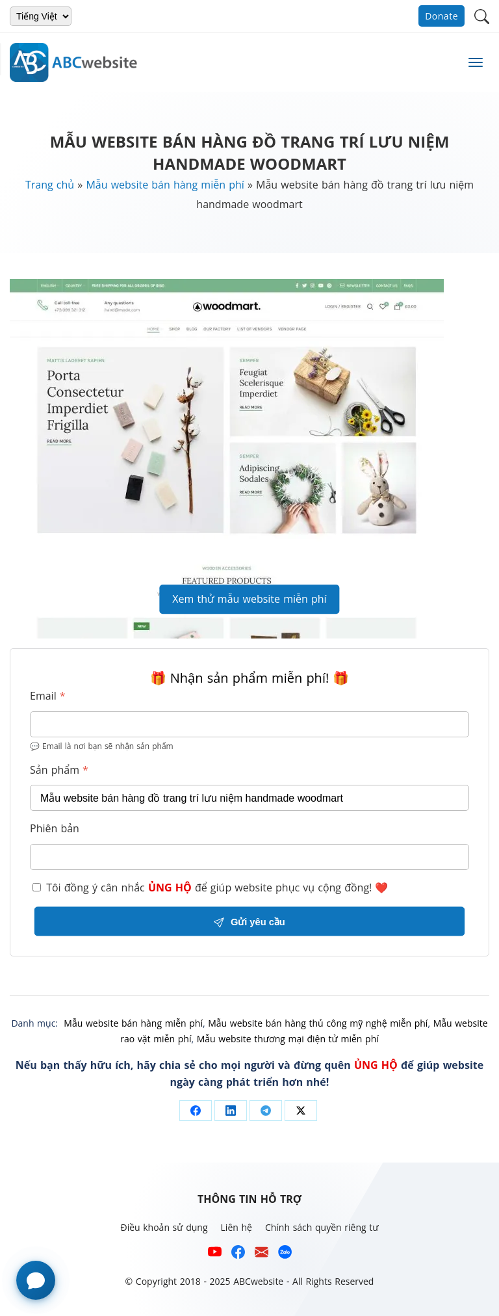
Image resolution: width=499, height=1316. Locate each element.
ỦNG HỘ (170, 887)
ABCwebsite (258, 1281)
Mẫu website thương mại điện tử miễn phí (288, 1039)
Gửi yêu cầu (249, 922)
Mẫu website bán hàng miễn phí (165, 185)
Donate (441, 16)
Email (48, 696)
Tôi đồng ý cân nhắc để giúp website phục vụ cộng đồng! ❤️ (210, 887)
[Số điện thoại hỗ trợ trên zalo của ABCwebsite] (285, 1254)
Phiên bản (54, 828)
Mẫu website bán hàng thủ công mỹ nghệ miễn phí (318, 1023)
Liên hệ (236, 1227)
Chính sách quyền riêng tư (322, 1227)
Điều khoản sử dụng (163, 1227)
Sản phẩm (59, 770)
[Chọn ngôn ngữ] (40, 16)
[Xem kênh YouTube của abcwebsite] (215, 1254)
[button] (481, 15)
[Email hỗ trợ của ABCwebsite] (261, 1254)
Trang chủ (49, 185)
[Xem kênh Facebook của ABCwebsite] (238, 1254)
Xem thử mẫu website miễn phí (249, 599)
